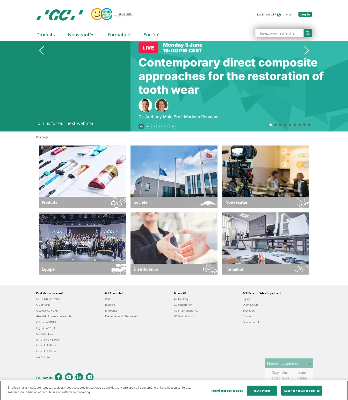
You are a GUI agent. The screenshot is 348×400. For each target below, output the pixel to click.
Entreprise (111, 310)
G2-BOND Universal (48, 299)
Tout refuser (262, 394)
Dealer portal (251, 322)
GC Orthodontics (184, 316)
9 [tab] (310, 126)
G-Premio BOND (46, 322)
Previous (41, 50)
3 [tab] (281, 126)
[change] (287, 14)
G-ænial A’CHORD (47, 310)
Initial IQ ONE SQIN (48, 339)
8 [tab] (305, 126)
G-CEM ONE (43, 304)
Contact (247, 316)
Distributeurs (250, 304)
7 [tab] (300, 126)
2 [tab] (276, 126)
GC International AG (186, 310)
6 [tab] (296, 126)
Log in (305, 14)
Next (307, 50)
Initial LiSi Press (46, 351)
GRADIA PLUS (44, 333)
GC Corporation (183, 304)
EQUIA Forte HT (45, 328)
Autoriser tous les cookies (301, 394)
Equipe (247, 299)
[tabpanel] (174, 86)
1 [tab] (271, 126)
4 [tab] (286, 126)
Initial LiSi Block (46, 345)
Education (249, 310)
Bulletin (110, 304)
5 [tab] (291, 126)
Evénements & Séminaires (121, 316)
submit (308, 33)
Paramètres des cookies (227, 394)
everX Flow (43, 357)
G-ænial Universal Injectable (54, 316)
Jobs (107, 299)
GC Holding (181, 299)
